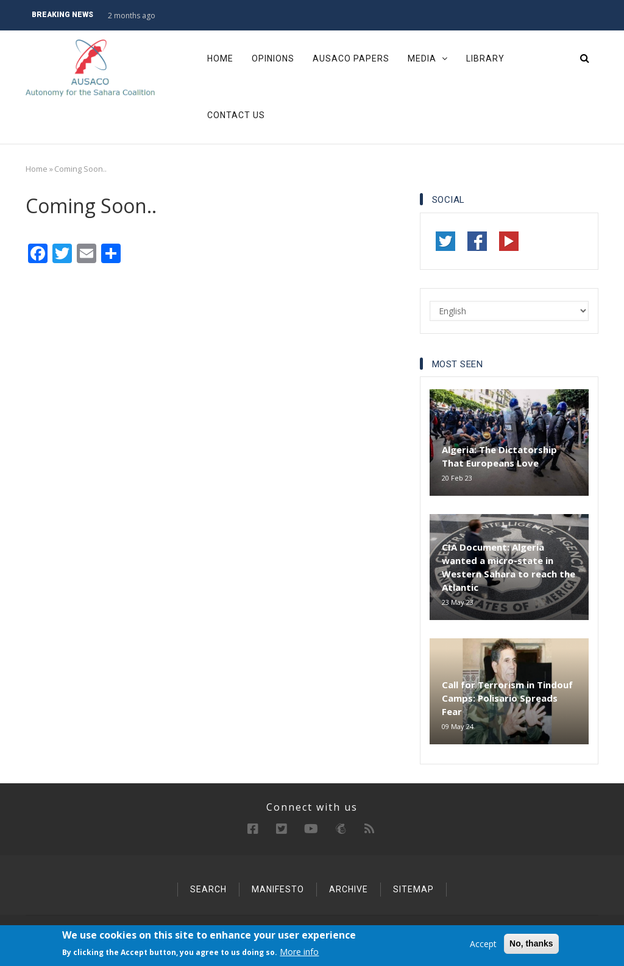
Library (485, 58)
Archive (348, 889)
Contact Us (236, 115)
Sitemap (413, 889)
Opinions (273, 58)
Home (220, 58)
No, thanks (531, 943)
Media (428, 58)
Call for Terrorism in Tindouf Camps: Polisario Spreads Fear (507, 698)
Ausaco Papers (351, 58)
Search (208, 889)
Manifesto (278, 889)
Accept (483, 944)
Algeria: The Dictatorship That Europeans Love (499, 456)
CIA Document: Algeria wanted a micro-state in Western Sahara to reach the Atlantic (508, 567)
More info (299, 952)
